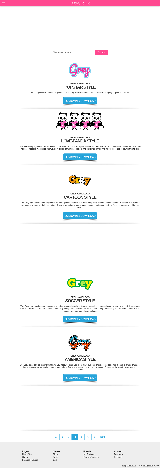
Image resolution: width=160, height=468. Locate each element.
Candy (25, 457)
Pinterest (118, 457)
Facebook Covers (30, 460)
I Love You (27, 454)
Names (56, 451)
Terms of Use (131, 466)
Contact (118, 451)
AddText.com (89, 454)
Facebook (118, 454)
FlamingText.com (91, 457)
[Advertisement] (80, 28)
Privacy (124, 466)
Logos (25, 451)
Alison (55, 454)
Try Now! (101, 52)
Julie (55, 460)
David (55, 457)
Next (102, 437)
